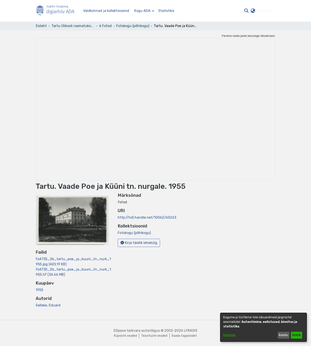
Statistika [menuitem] (166, 11)
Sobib (296, 335)
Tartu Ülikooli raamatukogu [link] (73, 26)
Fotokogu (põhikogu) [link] (132, 26)
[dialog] (263, 327)
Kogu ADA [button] (142, 11)
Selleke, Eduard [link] (48, 305)
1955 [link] (39, 290)
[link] (134, 233)
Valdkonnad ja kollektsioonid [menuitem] (106, 11)
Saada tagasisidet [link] (184, 336)
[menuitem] (143, 11)
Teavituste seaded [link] (154, 336)
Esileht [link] (41, 26)
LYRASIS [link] (190, 330)
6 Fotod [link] (105, 26)
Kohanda (229, 335)
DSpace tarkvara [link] (127, 330)
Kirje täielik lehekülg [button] (139, 243)
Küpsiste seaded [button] (125, 336)
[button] (246, 10)
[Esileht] (57, 10)
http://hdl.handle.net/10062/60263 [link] (147, 217)
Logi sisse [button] (265, 11)
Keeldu (283, 335)
